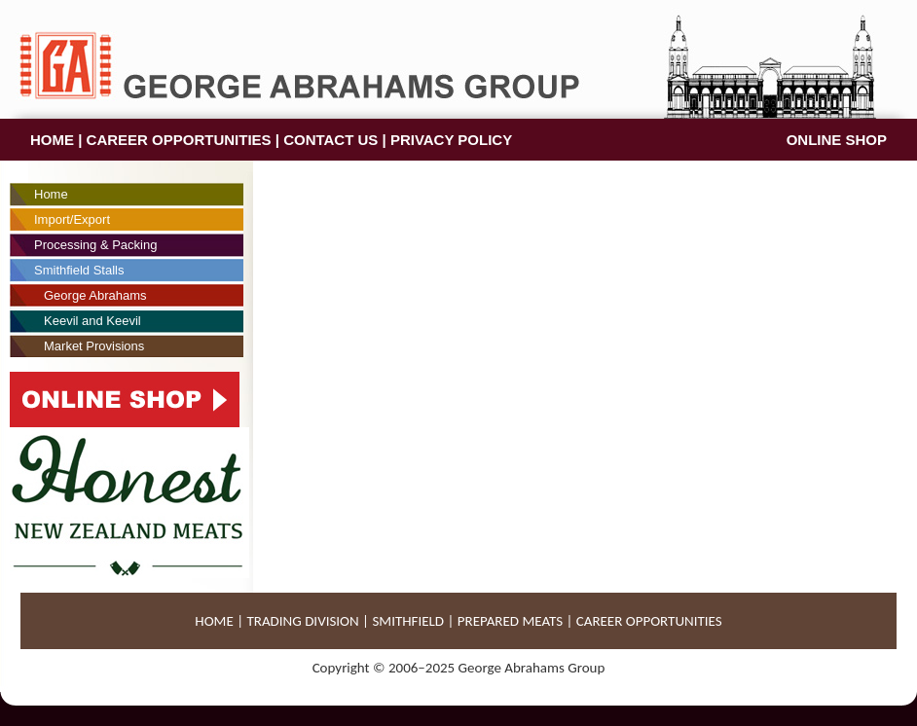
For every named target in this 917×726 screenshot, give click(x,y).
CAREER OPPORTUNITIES (179, 139)
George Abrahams (95, 295)
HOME (52, 139)
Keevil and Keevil (92, 320)
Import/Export (72, 219)
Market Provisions (94, 346)
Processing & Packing (95, 244)
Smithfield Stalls (79, 270)
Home (51, 194)
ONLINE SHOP (837, 139)
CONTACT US (330, 139)
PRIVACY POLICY (451, 139)
